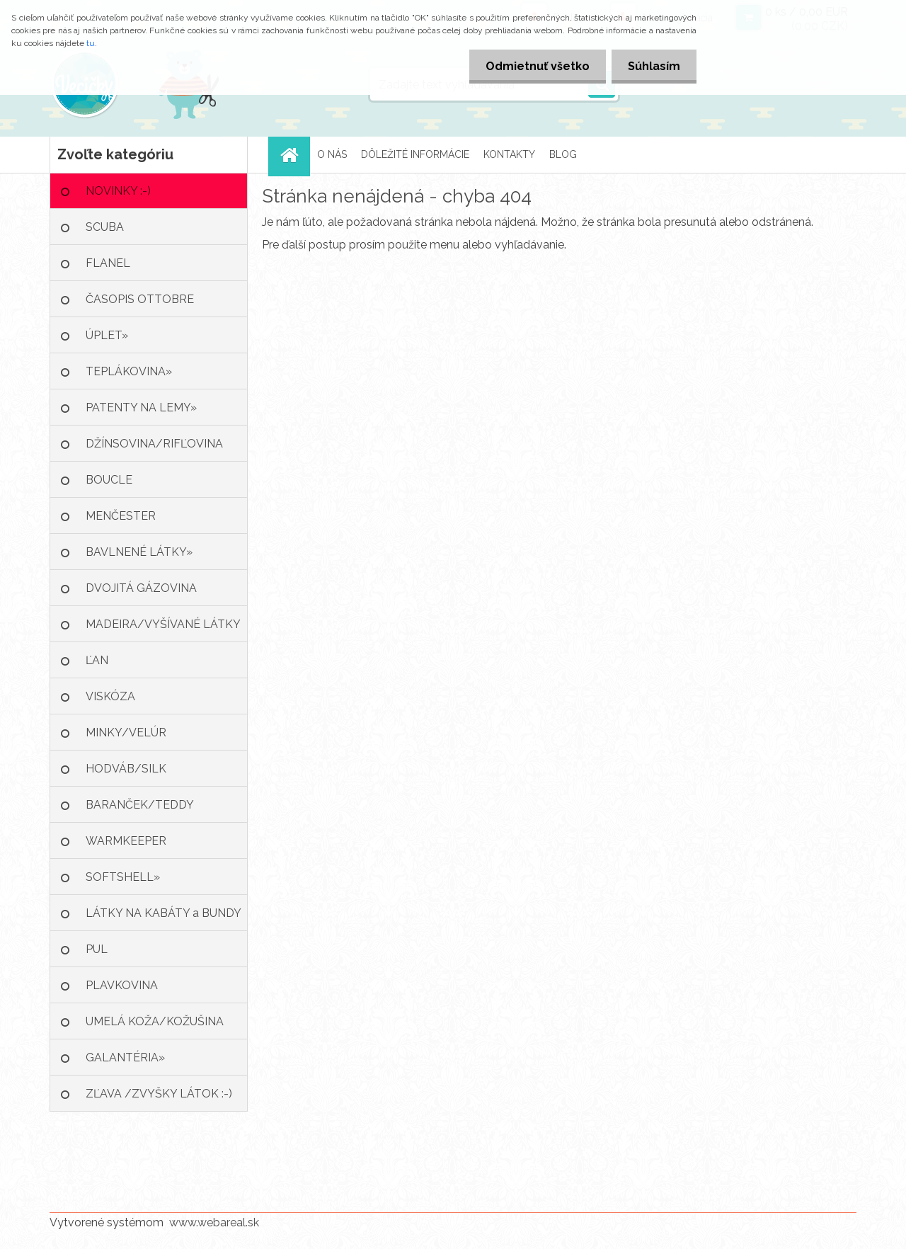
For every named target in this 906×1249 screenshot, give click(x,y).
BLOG (563, 154)
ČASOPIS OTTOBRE (140, 299)
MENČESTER (121, 516)
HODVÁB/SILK (126, 768)
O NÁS (332, 154)
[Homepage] (293, 155)
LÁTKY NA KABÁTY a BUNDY (163, 913)
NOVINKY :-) (118, 191)
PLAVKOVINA (122, 985)
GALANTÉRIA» (125, 1057)
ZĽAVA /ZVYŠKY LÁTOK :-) (159, 1093)
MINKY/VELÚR (126, 732)
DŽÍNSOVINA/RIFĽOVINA (154, 443)
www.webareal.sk (214, 1222)
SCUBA (105, 227)
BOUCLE (109, 479)
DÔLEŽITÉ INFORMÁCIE (415, 154)
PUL (97, 949)
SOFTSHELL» (123, 877)
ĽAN (97, 660)
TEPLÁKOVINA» (129, 371)
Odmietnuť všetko (533, 66)
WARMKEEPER (126, 841)
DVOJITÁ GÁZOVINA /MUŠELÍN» (141, 593)
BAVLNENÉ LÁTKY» (139, 552)
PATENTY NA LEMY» (141, 407)
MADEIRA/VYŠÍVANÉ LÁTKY (163, 624)
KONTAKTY (509, 154)
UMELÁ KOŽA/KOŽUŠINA (155, 1021)
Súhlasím (652, 66)
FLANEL (108, 263)
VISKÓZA (110, 696)
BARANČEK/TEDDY (140, 804)
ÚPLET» (107, 335)
